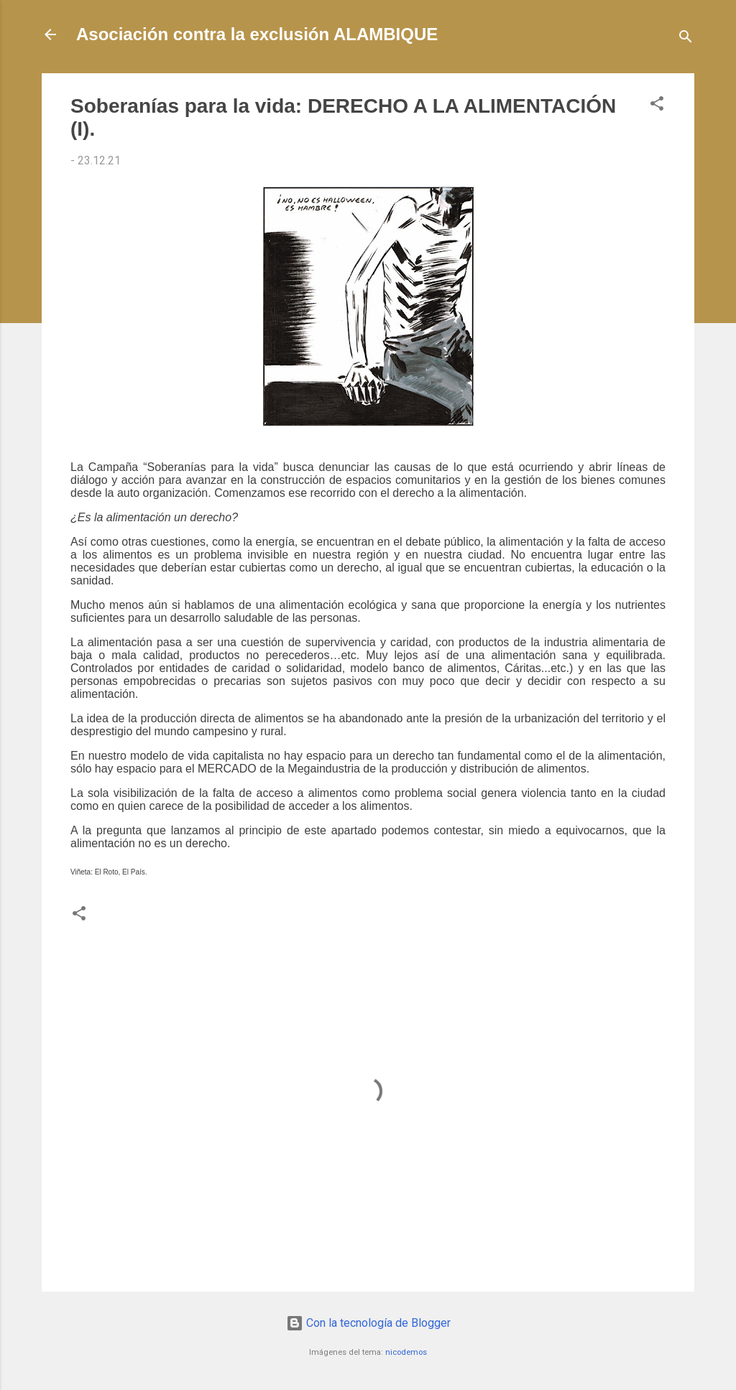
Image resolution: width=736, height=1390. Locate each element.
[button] (657, 106)
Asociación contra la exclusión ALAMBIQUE (257, 34)
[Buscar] (685, 39)
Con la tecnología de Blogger (368, 1323)
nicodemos (406, 1352)
